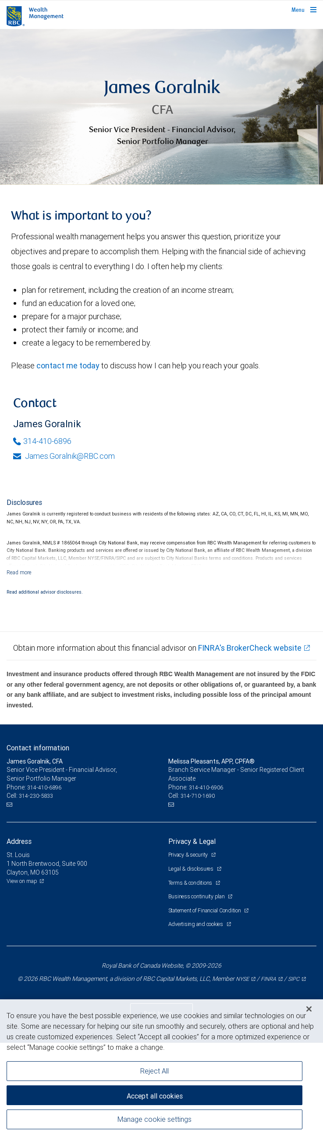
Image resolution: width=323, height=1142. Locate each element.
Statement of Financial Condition (205, 910)
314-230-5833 (36, 796)
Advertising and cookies (196, 924)
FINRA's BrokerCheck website (250, 648)
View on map (22, 881)
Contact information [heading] (38, 747)
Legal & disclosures (191, 868)
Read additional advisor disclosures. (45, 592)
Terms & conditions (190, 882)
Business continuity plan (197, 896)
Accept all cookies (155, 1096)
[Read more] (19, 572)
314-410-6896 (42, 441)
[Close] (309, 1009)
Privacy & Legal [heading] (192, 841)
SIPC (293, 979)
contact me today (67, 365)
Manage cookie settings (154, 1119)
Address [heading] (19, 841)
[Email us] (10, 805)
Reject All (154, 1070)
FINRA (268, 979)
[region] (161, 1070)
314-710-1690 (198, 796)
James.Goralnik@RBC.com (64, 456)
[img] (161, 107)
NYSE (242, 979)
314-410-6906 (206, 787)
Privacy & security (188, 854)
